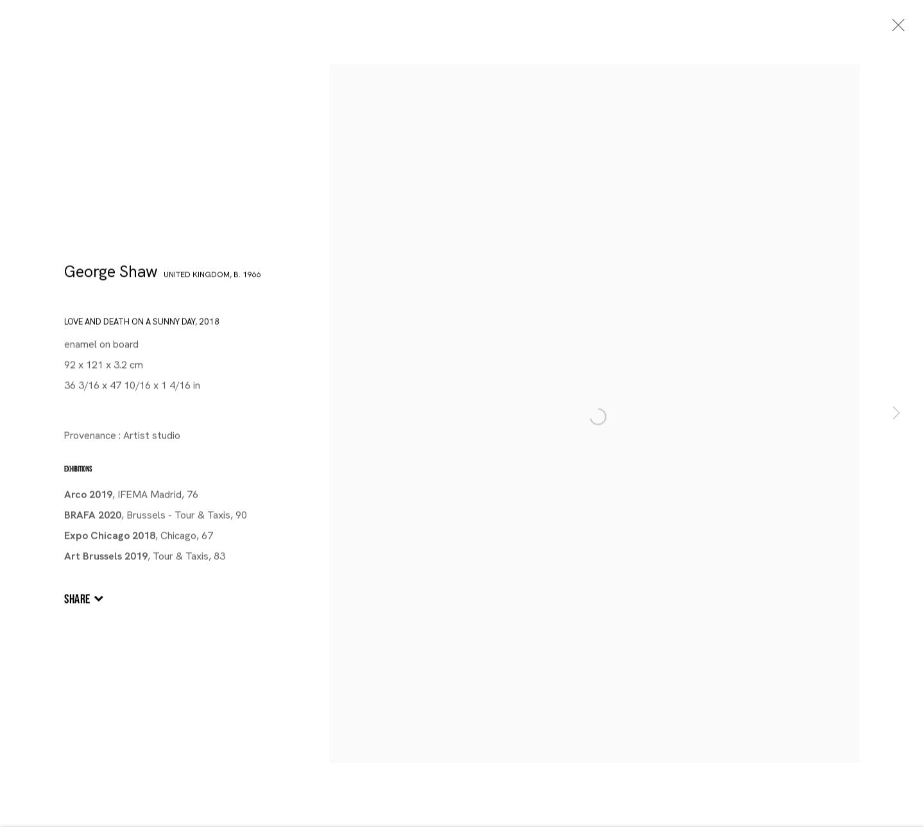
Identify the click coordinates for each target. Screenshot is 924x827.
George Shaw (111, 273)
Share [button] (77, 601)
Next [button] (896, 413)
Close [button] (895, 29)
